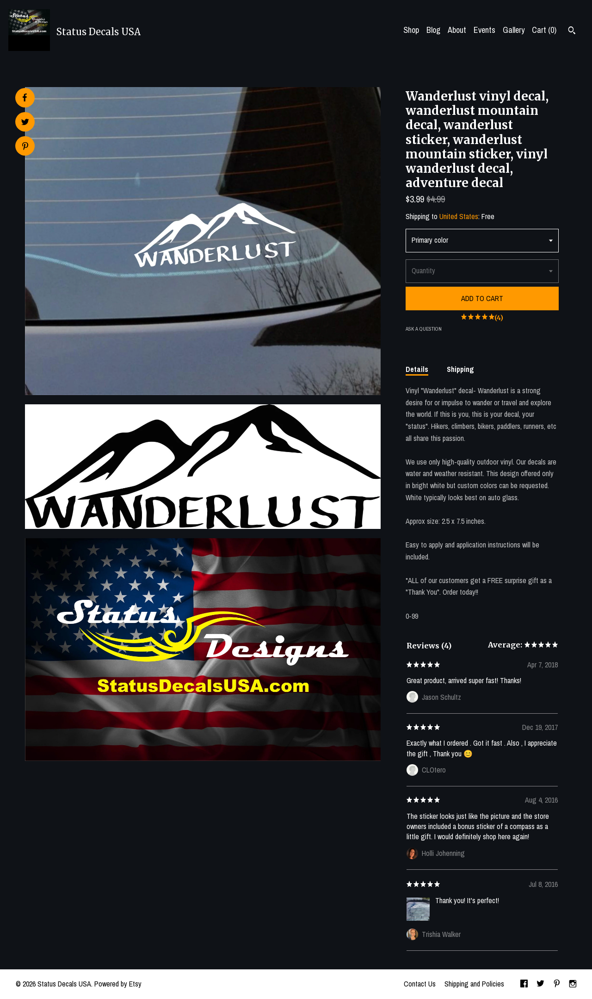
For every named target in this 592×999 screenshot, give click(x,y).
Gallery (513, 30)
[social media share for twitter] (25, 123)
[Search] (571, 31)
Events (484, 30)
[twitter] (540, 984)
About (457, 30)
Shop (411, 30)
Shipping (460, 369)
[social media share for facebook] (24, 98)
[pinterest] (557, 984)
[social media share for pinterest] (25, 147)
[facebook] (524, 984)
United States (458, 216)
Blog (433, 30)
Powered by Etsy (118, 984)
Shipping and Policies (474, 984)
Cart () (544, 30)
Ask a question (424, 329)
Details (417, 369)
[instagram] (572, 984)
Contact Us (420, 984)
